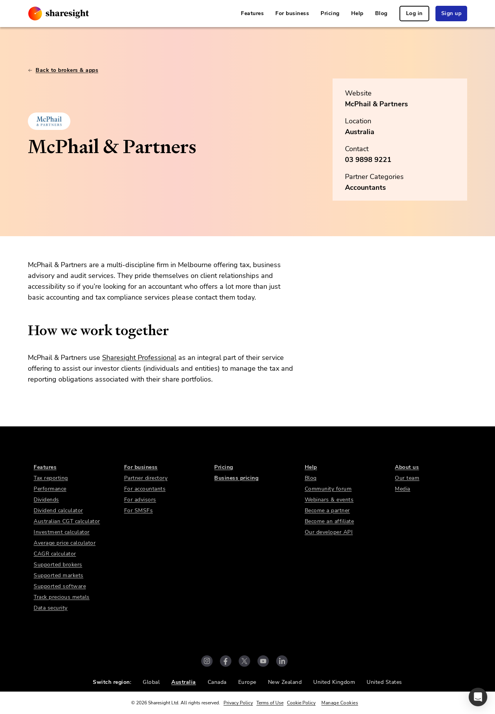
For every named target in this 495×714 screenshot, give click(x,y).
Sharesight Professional (139, 357)
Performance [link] (50, 488)
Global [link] (151, 682)
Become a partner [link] (327, 510)
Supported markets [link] (59, 575)
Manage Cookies (339, 703)
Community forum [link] (328, 488)
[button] (478, 697)
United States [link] (384, 682)
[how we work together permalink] (24, 330)
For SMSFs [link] (138, 510)
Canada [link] (217, 682)
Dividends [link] (46, 499)
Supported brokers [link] (58, 564)
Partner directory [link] (146, 478)
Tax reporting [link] (51, 478)
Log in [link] (414, 13)
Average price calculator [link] (65, 543)
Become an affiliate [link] (329, 521)
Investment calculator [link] (62, 532)
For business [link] (292, 13)
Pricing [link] (330, 13)
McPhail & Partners (376, 104)
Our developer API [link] (329, 532)
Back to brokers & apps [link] (63, 70)
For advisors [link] (140, 499)
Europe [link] (247, 682)
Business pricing (236, 478)
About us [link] (407, 467)
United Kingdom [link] (334, 682)
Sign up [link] (451, 13)
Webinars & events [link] (329, 499)
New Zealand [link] (285, 682)
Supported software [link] (60, 586)
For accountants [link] (145, 488)
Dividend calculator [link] (58, 510)
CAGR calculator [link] (55, 553)
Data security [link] (51, 608)
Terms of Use (269, 703)
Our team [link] (407, 478)
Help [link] (357, 13)
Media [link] (402, 488)
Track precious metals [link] (62, 597)
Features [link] (252, 13)
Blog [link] (381, 13)
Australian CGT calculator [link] (67, 521)
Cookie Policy (301, 703)
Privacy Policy (238, 703)
